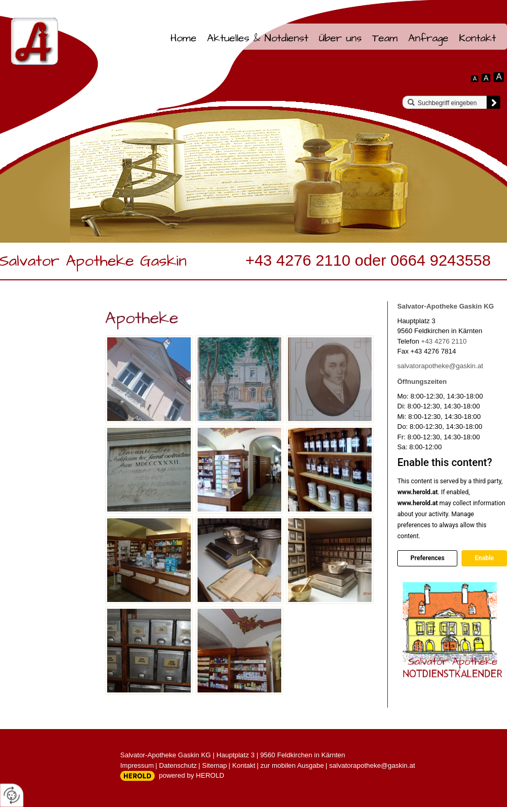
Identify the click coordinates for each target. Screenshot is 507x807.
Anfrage (428, 38)
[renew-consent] (12, 795)
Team (385, 38)
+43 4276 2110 (444, 341)
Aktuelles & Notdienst (257, 38)
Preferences (427, 558)
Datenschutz (178, 765)
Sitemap (214, 765)
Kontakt (477, 38)
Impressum (137, 765)
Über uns (340, 38)
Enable (484, 558)
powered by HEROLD (191, 775)
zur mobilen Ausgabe (292, 765)
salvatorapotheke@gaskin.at (440, 366)
